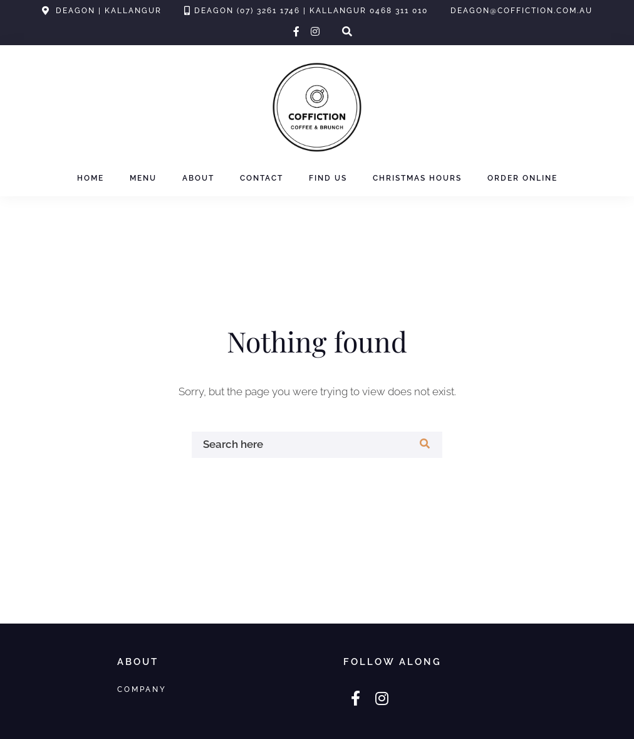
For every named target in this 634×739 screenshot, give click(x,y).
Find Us (328, 178)
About (198, 178)
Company (142, 689)
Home (90, 178)
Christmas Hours (417, 178)
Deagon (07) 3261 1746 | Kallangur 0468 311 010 (311, 10)
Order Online (522, 178)
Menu (143, 178)
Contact (261, 178)
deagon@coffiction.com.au (521, 10)
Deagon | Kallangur (109, 10)
